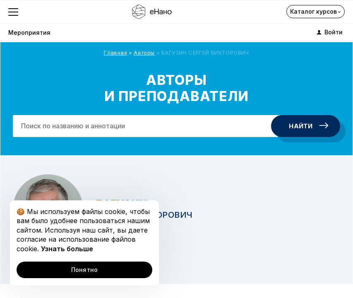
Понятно (84, 269)
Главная (115, 52)
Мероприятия (29, 32)
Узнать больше (67, 249)
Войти (329, 32)
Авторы (144, 52)
